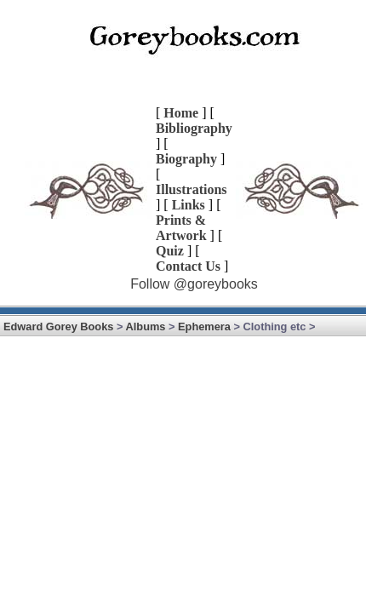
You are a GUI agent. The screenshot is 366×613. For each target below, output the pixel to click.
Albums (146, 326)
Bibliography (194, 128)
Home (180, 113)
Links (188, 205)
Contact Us (188, 266)
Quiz (170, 250)
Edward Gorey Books (58, 326)
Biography (186, 159)
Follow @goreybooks (194, 284)
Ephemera (204, 326)
